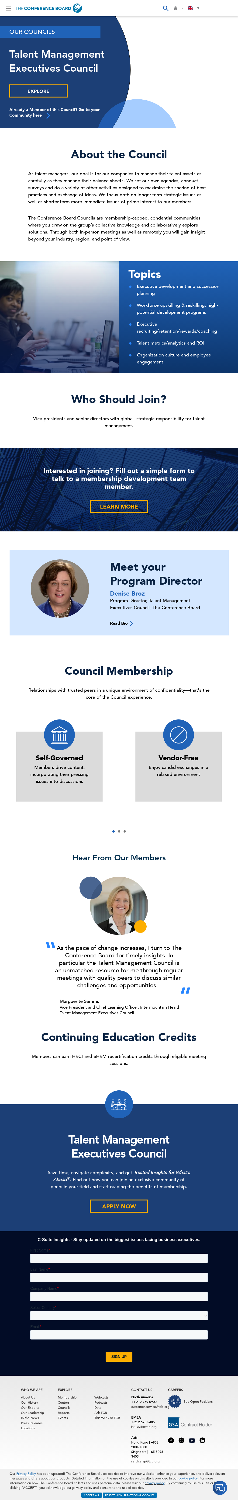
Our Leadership (32, 1413)
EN (193, 8)
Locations (28, 1428)
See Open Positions (198, 1401)
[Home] (49, 8)
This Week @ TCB (107, 1418)
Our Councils (32, 31)
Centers (63, 1402)
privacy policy (155, 1483)
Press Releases (31, 1423)
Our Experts (30, 1408)
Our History (29, 1402)
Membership (67, 1397)
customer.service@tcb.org (150, 1407)
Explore (38, 91)
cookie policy (188, 1478)
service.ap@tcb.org (145, 1461)
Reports (63, 1413)
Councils (64, 1408)
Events (63, 1418)
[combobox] (193, 8)
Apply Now (119, 1206)
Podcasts (100, 1402)
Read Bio (121, 623)
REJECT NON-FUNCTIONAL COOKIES (130, 1495)
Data (97, 1408)
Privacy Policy (26, 1474)
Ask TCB (100, 1413)
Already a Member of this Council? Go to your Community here (54, 113)
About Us (28, 1397)
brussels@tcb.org (144, 1427)
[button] (113, 831)
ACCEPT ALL (92, 1495)
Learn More (119, 506)
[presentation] (32, 936)
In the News (30, 1418)
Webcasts (101, 1397)
